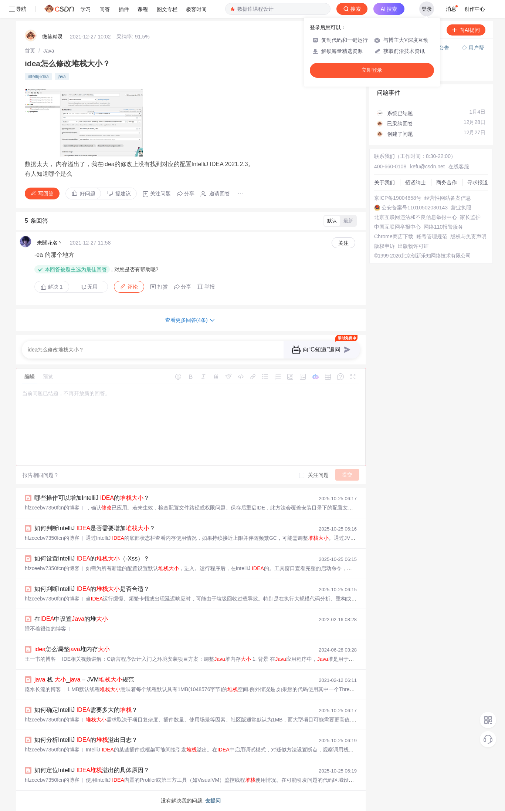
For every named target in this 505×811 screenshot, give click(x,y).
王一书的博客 (40, 659)
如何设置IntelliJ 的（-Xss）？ (91, 558)
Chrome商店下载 (393, 236)
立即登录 (372, 70)
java (62, 76)
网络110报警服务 (443, 227)
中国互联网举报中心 (397, 227)
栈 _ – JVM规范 (84, 679)
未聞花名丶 (50, 243)
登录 (426, 9)
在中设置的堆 (71, 619)
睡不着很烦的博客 (45, 629)
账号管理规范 (431, 236)
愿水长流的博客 (43, 689)
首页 (30, 51)
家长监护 (470, 217)
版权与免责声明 (468, 236)
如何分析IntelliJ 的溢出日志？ (86, 740)
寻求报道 (477, 182)
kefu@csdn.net (427, 166)
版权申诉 (384, 246)
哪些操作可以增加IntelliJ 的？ (91, 498)
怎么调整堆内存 (72, 649)
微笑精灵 (52, 37)
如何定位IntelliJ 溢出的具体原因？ (91, 770)
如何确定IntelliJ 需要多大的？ (86, 710)
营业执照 (461, 208)
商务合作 (446, 182)
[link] (30, 51)
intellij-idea (38, 76)
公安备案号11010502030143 (415, 208)
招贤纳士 (415, 182)
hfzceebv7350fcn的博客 (52, 508)
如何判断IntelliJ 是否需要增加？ (94, 528)
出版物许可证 (413, 246)
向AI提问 (466, 30)
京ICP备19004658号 (397, 198)
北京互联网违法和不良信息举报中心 (415, 217)
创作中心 (474, 9)
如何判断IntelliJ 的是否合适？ (91, 589)
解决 (52, 287)
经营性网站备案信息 (447, 198)
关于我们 (384, 182)
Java (48, 51)
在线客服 (458, 166)
